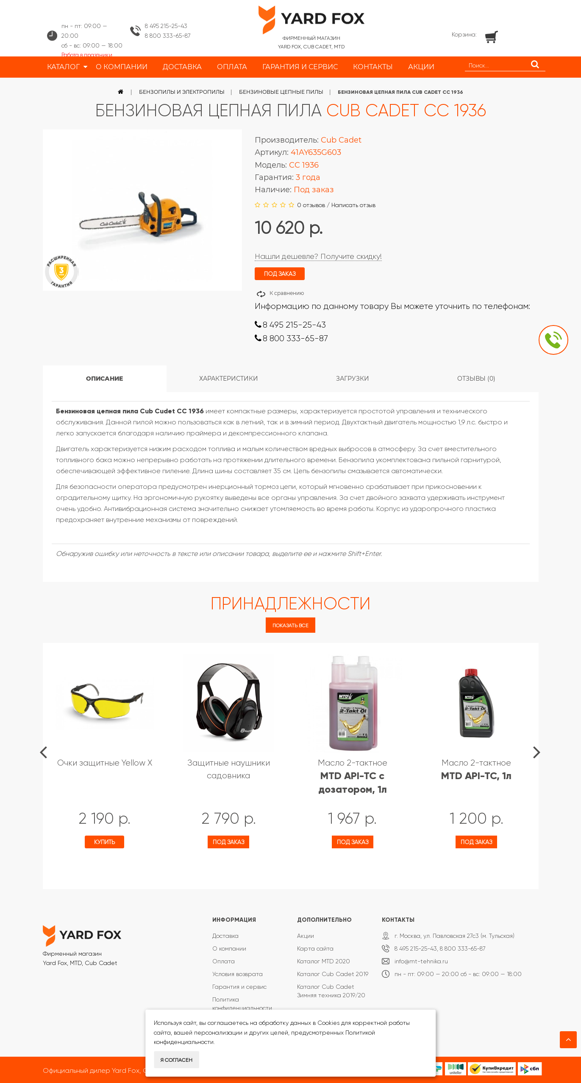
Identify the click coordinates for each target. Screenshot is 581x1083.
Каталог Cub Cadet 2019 (332, 974)
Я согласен (176, 1060)
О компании (229, 948)
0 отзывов (311, 205)
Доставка (225, 935)
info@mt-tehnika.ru (421, 961)
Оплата (223, 961)
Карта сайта (315, 948)
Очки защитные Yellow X (104, 763)
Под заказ (228, 842)
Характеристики (228, 378)
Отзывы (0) (476, 378)
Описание (104, 378)
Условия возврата (237, 974)
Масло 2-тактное (352, 776)
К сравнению (287, 293)
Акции (305, 935)
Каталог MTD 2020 (323, 961)
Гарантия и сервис (239, 986)
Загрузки (352, 378)
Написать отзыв (353, 205)
